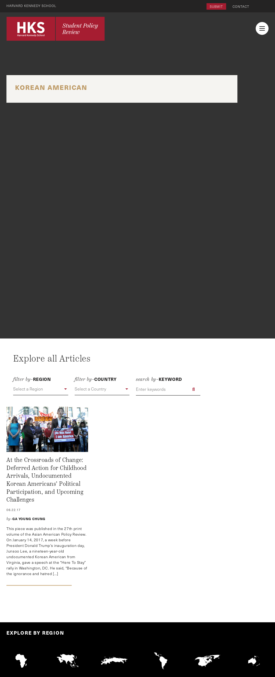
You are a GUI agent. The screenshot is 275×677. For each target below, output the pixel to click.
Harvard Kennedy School (31, 5)
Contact (241, 6)
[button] (40, 389)
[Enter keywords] (168, 389)
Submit (216, 6)
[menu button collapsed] (262, 28)
